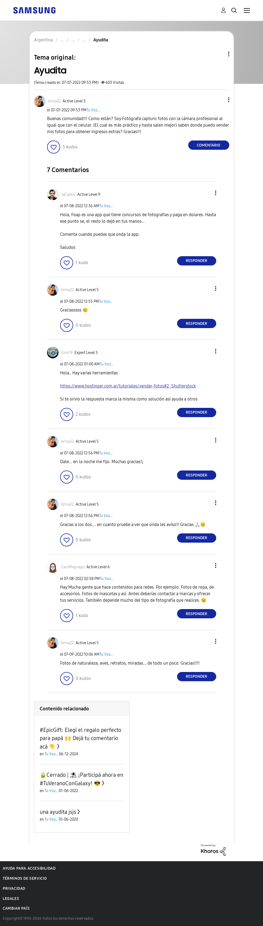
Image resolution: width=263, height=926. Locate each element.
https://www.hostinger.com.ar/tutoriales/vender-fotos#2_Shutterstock (128, 386)
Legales (11, 898)
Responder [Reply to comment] (196, 260)
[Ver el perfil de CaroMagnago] (73, 567)
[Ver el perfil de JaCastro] (68, 194)
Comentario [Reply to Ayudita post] (208, 145)
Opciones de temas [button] (219, 54)
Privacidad (14, 888)
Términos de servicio (25, 878)
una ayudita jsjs (58, 812)
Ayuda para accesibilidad (29, 868)
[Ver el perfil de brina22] (54, 101)
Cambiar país (16, 908)
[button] (219, 100)
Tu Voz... (93, 110)
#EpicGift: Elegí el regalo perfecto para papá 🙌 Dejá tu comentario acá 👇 (80, 738)
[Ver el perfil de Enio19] (67, 352)
